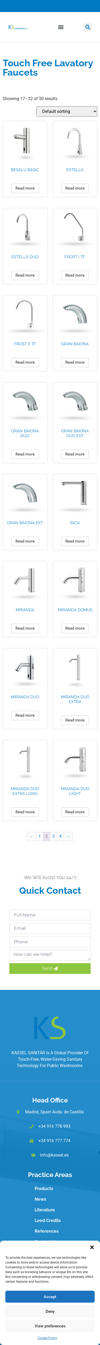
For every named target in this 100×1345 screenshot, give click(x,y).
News (40, 1199)
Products (44, 1188)
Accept (50, 1296)
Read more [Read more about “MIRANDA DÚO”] (25, 715)
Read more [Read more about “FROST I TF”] (75, 275)
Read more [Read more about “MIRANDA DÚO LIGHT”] (75, 812)
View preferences (50, 1326)
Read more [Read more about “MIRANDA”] (25, 628)
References (47, 1231)
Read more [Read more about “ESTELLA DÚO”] (25, 275)
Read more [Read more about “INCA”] (75, 541)
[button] (92, 1247)
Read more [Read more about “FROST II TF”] (25, 362)
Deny (50, 1311)
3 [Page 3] (53, 836)
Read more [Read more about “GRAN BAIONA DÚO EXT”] (75, 454)
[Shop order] (67, 111)
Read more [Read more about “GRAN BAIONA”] (75, 362)
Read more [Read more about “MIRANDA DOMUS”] (75, 628)
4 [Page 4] (60, 836)
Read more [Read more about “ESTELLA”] (75, 188)
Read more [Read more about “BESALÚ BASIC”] (25, 188)
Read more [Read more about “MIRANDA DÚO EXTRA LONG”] (25, 812)
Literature (45, 1209)
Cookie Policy (47, 1338)
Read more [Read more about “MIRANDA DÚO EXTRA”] (75, 720)
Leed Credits (48, 1220)
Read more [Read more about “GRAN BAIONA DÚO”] (25, 454)
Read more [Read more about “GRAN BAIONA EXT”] (25, 541)
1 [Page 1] (39, 836)
